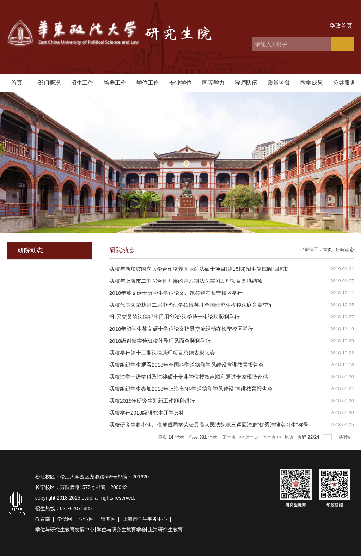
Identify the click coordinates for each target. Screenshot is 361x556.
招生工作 (82, 83)
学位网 (86, 519)
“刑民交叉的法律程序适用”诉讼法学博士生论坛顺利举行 (174, 317)
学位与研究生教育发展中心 (64, 529)
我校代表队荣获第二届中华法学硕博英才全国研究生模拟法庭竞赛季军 (191, 305)
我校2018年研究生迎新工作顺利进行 (152, 401)
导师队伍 (246, 83)
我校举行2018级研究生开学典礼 (146, 413)
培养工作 (115, 83)
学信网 (64, 519)
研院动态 (345, 249)
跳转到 (346, 437)
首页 (16, 83)
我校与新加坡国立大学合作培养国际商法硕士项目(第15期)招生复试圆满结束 (198, 269)
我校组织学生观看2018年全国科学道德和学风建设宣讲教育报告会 (186, 365)
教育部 (42, 519)
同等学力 (213, 83)
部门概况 (49, 83)
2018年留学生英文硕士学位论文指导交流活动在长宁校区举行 (181, 329)
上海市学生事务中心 (145, 519)
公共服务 (344, 83)
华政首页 (341, 26)
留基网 (108, 519)
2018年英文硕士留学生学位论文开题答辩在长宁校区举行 (176, 293)
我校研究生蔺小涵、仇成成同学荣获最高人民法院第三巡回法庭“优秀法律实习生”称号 (208, 425)
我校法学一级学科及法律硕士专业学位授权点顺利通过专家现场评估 (188, 377)
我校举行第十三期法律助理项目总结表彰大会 (162, 353)
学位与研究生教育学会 (121, 529)
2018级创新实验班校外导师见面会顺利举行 (160, 341)
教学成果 (311, 83)
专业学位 (180, 83)
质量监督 (279, 83)
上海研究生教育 (165, 529)
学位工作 (147, 83)
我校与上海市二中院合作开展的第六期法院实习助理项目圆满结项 (186, 281)
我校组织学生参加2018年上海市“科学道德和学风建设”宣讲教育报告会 (191, 389)
